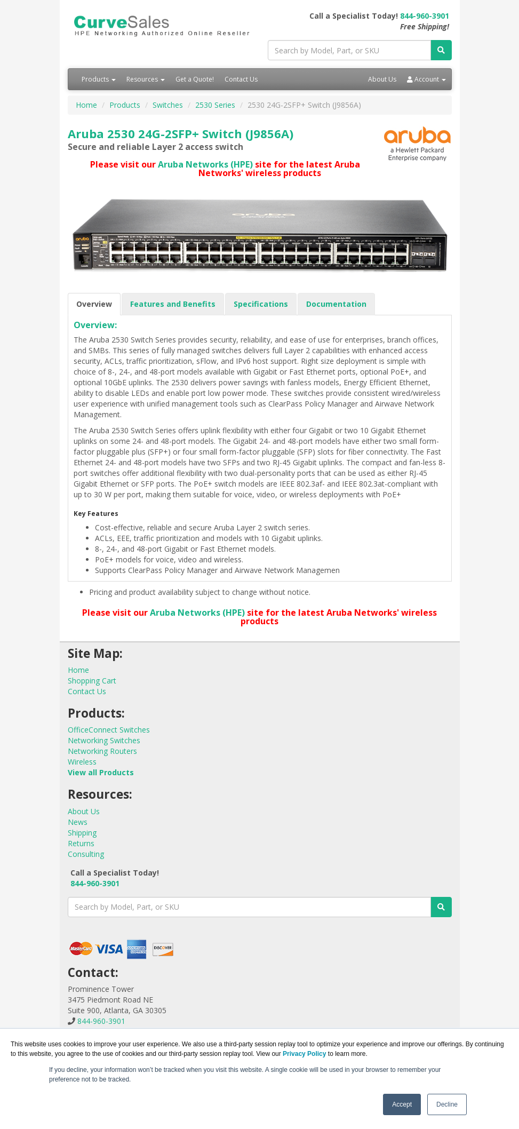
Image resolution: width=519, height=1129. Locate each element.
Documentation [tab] (336, 304)
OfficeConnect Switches (109, 730)
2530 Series (215, 105)
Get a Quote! (194, 79)
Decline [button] (447, 1104)
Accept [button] (402, 1104)
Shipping (82, 833)
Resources (145, 79)
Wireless (82, 762)
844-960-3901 (424, 16)
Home (86, 105)
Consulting (86, 854)
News (77, 822)
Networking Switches (104, 740)
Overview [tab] (94, 304)
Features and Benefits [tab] (172, 304)
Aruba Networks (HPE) (205, 164)
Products (99, 79)
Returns (81, 843)
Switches (168, 105)
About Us (382, 79)
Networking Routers (102, 751)
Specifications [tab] (261, 304)
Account (426, 79)
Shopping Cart (92, 680)
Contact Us (241, 79)
